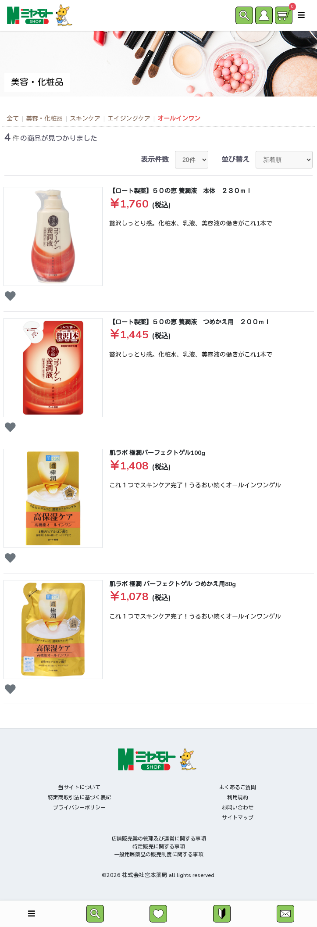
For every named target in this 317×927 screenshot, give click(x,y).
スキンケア (85, 119)
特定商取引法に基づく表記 (79, 797)
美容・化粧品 (44, 119)
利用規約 (237, 797)
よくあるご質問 (237, 787)
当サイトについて (79, 787)
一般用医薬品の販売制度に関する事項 (158, 854)
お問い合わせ (237, 807)
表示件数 (155, 160)
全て (13, 119)
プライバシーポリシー (79, 807)
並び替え (235, 160)
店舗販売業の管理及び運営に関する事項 (158, 838)
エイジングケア (128, 119)
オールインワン (178, 119)
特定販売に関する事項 (158, 846)
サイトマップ (237, 817)
